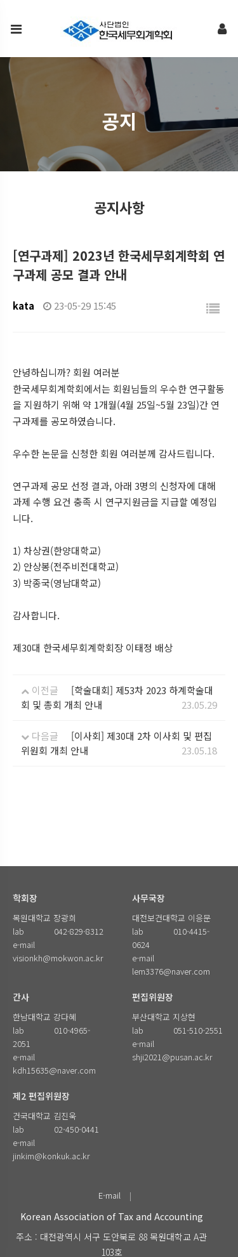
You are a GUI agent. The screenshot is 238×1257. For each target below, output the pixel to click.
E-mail (109, 1195)
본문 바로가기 (0, 0)
